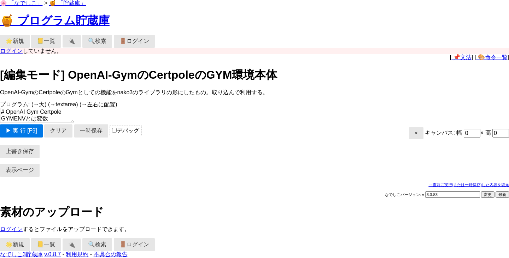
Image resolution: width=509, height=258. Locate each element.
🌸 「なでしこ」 (21, 3)
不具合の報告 (111, 254)
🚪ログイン (134, 41)
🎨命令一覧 (491, 57)
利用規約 (77, 254)
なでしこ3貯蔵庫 (21, 254)
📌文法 (461, 57)
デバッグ (125, 131)
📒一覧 (46, 41)
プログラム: (58, 104)
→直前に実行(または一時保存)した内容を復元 (468, 185)
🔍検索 (97, 41)
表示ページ (20, 170)
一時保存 (91, 131)
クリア (58, 131)
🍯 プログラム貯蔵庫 (55, 20)
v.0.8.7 (52, 254)
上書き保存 (20, 151)
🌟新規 (15, 41)
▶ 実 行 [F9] (21, 131)
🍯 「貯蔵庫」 (67, 3)
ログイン (11, 51)
